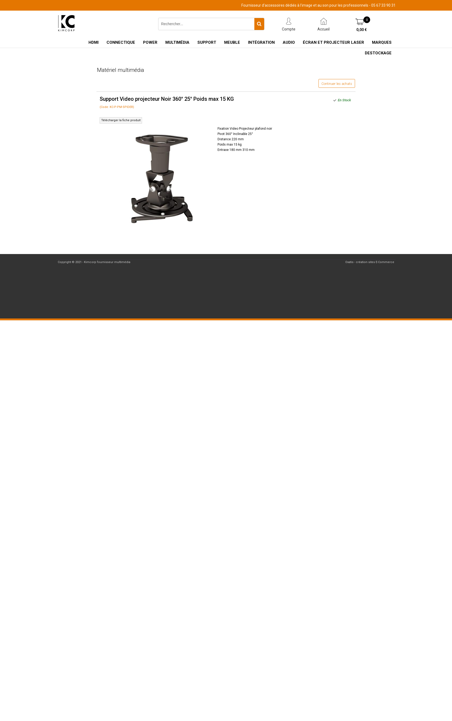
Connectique (121, 42)
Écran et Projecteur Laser (333, 42)
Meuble (232, 42)
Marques (382, 42)
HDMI (93, 42)
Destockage (378, 53)
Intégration (261, 42)
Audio (289, 42)
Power (150, 42)
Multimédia (177, 42)
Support (206, 42)
